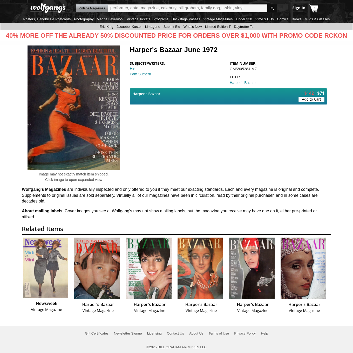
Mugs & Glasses (317, 19)
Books (296, 19)
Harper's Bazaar (243, 83)
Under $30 (244, 19)
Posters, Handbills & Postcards (47, 19)
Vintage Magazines (218, 19)
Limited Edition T (218, 27)
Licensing (154, 333)
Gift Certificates (96, 333)
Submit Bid (172, 27)
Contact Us (175, 333)
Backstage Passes (186, 19)
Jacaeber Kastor (129, 27)
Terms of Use (219, 333)
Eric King (106, 27)
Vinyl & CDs (264, 19)
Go (272, 8)
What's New (193, 27)
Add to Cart (311, 99)
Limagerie (152, 27)
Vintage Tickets (138, 19)
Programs (160, 19)
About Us (196, 333)
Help (264, 333)
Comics (282, 19)
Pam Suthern (140, 74)
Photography (84, 19)
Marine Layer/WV (110, 19)
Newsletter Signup (128, 333)
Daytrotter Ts (243, 27)
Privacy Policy (245, 333)
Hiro (133, 69)
